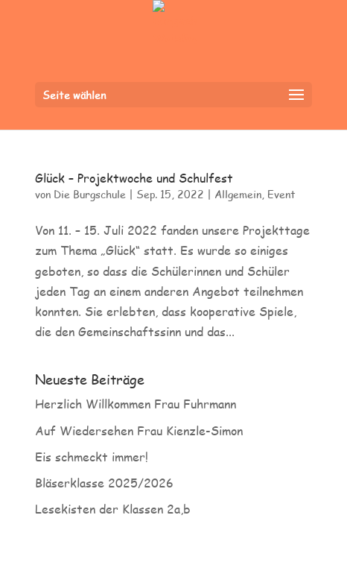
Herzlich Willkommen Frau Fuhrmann (135, 403)
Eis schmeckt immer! (91, 456)
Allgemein (237, 194)
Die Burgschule (90, 194)
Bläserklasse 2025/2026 (104, 482)
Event (281, 194)
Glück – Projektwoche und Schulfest (134, 177)
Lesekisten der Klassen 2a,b (113, 508)
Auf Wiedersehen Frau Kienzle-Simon (139, 430)
